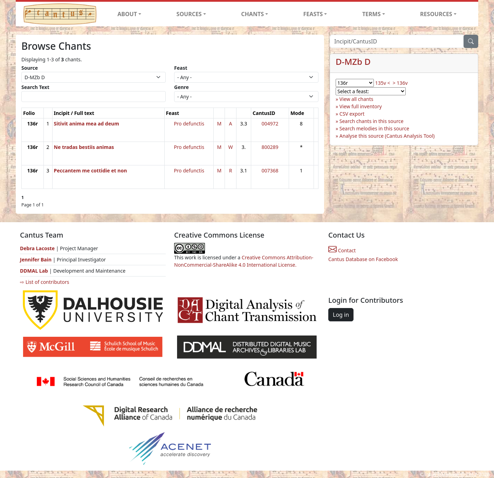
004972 (269, 123)
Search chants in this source (371, 121)
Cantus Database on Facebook (363, 259)
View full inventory (360, 106)
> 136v (400, 83)
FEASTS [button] (313, 14)
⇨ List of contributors (44, 282)
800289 (269, 147)
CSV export (352, 113)
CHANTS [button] (252, 14)
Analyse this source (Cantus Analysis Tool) (387, 135)
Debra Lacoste (37, 248)
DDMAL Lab (34, 270)
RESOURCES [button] (436, 14)
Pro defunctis (189, 123)
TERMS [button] (371, 14)
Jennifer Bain (36, 259)
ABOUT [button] (127, 14)
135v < (382, 83)
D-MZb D (353, 61)
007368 (269, 170)
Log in (341, 315)
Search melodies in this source (374, 128)
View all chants (356, 99)
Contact (342, 250)
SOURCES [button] (189, 14)
